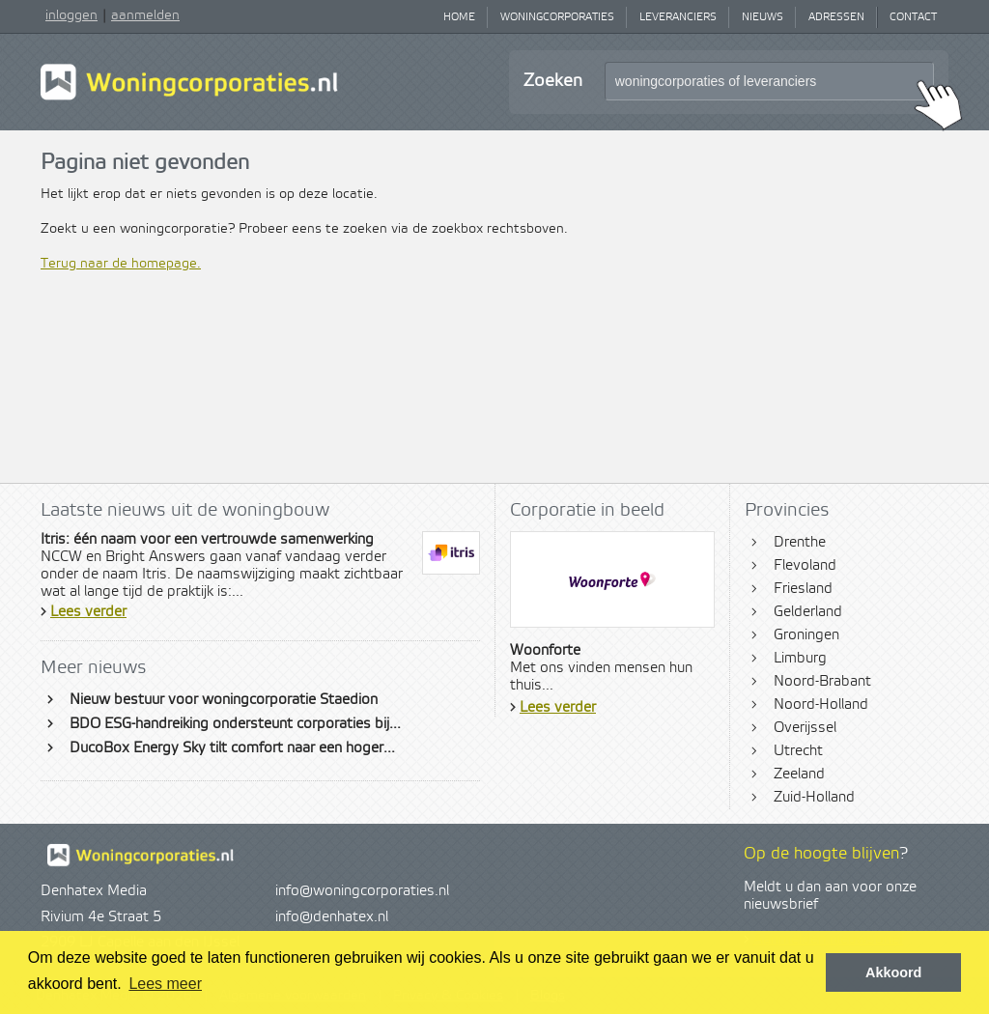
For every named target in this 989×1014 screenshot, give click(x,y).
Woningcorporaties (557, 17)
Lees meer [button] (165, 983)
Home (459, 17)
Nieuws (762, 17)
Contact (913, 17)
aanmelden (145, 15)
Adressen (836, 17)
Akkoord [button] (893, 972)
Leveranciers (678, 17)
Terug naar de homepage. (121, 263)
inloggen (71, 15)
